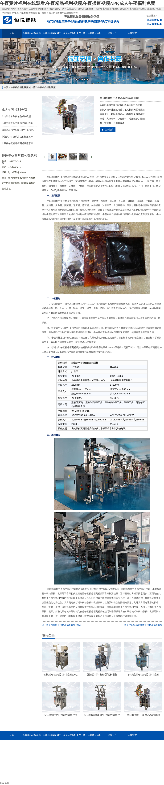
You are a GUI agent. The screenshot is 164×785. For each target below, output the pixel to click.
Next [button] (157, 61)
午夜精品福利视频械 (32, 35)
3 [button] (82, 79)
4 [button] (84, 79)
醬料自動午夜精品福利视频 (64, 347)
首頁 (11, 33)
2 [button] (79, 79)
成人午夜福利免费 (72, 33)
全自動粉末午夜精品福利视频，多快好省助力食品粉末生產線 (32, 116)
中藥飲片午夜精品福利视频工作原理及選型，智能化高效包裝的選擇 (35, 136)
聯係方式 (112, 33)
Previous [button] (6, 61)
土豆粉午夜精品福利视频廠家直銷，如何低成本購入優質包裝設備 (34, 143)
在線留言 (132, 33)
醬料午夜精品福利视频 (44, 87)
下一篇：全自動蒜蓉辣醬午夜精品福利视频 (141, 625)
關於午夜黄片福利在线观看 (92, 35)
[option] (82, 61)
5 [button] (87, 79)
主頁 (6, 87)
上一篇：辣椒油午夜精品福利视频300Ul (61, 625)
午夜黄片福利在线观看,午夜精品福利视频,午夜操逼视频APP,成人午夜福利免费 (77, 3)
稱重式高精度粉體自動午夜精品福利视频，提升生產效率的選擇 (33, 130)
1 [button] (76, 79)
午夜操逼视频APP (52, 33)
